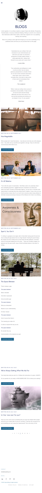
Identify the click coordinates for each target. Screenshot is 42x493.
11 (24, 433)
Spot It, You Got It (7, 231)
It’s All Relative (6, 181)
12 (27, 433)
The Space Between (8, 281)
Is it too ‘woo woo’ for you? (10, 415)
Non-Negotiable (6, 136)
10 (22, 433)
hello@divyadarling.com (6, 471)
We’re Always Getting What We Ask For (15, 370)
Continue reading (7, 149)
